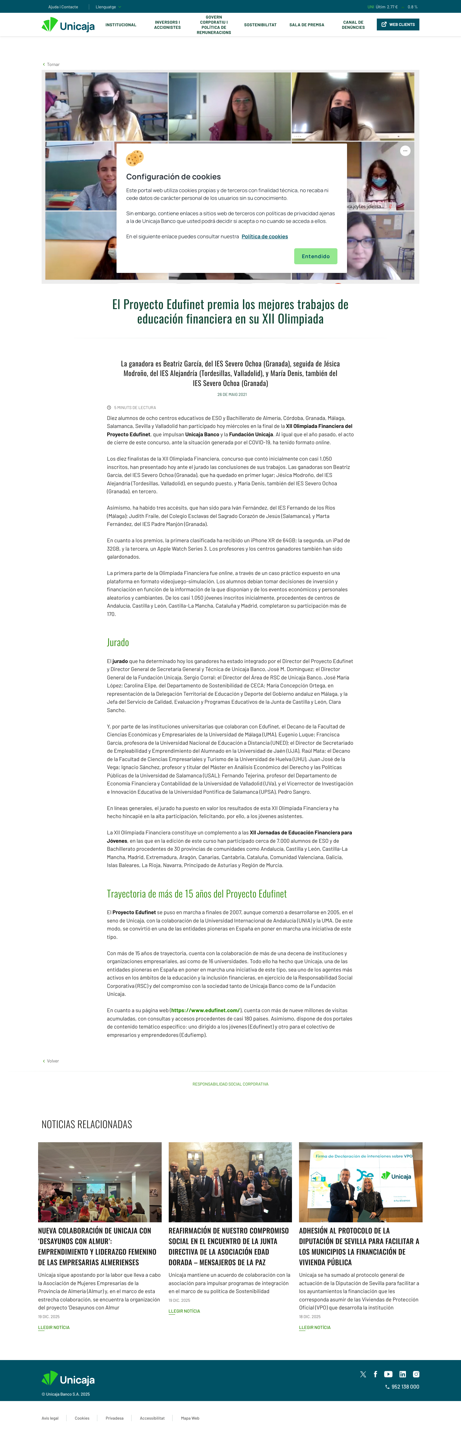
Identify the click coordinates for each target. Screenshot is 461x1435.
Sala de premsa (306, 24)
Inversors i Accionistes (167, 25)
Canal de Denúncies (353, 25)
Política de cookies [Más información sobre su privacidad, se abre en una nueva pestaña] (265, 236)
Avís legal (50, 1418)
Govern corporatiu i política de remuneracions (214, 24)
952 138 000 (402, 1386)
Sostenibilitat (260, 24)
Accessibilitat (152, 1418)
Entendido (316, 256)
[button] (51, 64)
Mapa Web (190, 1418)
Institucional (121, 24)
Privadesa (115, 1418)
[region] (232, 208)
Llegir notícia (54, 1327)
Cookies (82, 1418)
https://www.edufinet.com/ (205, 1010)
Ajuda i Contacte (63, 6)
